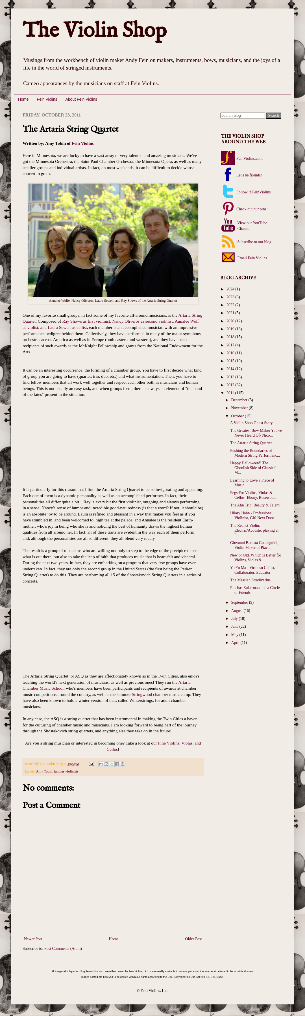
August (237, 611)
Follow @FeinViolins (253, 192)
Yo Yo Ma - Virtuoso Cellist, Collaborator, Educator (252, 570)
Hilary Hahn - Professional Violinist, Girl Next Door (252, 515)
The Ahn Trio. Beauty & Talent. (255, 505)
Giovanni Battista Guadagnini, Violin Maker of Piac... (254, 545)
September (240, 602)
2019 (231, 329)
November (240, 408)
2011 (230, 393)
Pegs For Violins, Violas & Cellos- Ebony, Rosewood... (254, 495)
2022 (231, 305)
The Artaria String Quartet (251, 443)
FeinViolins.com (249, 158)
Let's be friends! (249, 175)
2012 (231, 385)
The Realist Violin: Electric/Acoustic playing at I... (254, 530)
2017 (231, 345)
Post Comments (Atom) (63, 948)
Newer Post (33, 939)
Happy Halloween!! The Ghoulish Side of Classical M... (253, 468)
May (235, 635)
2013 (231, 377)
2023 (231, 297)
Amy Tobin (44, 771)
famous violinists (66, 771)
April (235, 642)
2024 (231, 289)
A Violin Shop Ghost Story (251, 423)
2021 (231, 313)
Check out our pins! (252, 209)
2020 (231, 321)
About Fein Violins (81, 99)
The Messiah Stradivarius (250, 580)
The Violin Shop (95, 31)
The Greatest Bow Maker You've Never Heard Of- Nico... (256, 432)
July (235, 618)
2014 (231, 369)
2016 (231, 353)
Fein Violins (47, 99)
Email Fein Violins (251, 258)
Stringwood (142, 694)
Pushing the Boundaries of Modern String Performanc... (255, 453)
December (239, 400)
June (235, 626)
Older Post (193, 939)
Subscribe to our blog (253, 242)
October (238, 416)
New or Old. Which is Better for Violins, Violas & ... (255, 557)
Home (23, 99)
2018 (231, 337)
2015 (231, 361)
